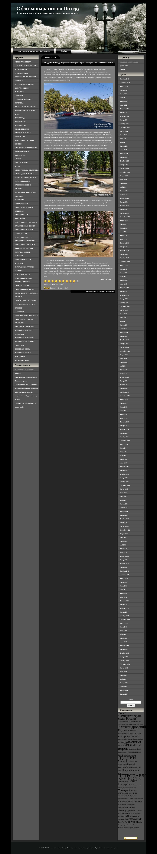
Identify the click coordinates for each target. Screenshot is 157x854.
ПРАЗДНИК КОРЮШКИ (23, 278)
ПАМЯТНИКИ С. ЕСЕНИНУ (25, 241)
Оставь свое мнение (107, 291)
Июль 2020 (123, 179)
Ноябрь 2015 (124, 388)
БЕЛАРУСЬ (19, 80)
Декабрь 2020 (124, 161)
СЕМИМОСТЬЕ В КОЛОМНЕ (25, 300)
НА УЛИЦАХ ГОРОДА (22, 181)
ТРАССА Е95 (19, 323)
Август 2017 (124, 310)
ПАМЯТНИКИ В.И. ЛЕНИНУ (25, 226)
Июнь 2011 (123, 586)
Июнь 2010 (123, 631)
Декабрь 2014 (124, 429)
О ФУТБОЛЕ (19, 200)
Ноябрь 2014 (124, 433)
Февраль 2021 (124, 153)
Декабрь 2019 (124, 206)
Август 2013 (124, 489)
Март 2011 (123, 597)
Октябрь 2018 (124, 258)
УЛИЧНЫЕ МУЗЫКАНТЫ (24, 326)
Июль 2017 (123, 314)
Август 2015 (124, 399)
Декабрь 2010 (124, 608)
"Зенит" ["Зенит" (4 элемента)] (122, 713)
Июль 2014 (123, 448)
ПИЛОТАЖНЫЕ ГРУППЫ (24, 267)
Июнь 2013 (123, 496)
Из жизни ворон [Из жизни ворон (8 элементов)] (129, 747)
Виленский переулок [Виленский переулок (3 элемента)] (125, 739)
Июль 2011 (123, 582)
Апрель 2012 (124, 549)
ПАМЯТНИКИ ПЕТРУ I (23, 237)
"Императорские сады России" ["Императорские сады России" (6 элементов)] (129, 717)
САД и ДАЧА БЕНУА (22, 285)
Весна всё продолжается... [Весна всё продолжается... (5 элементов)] (130, 734)
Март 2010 (123, 642)
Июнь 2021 (123, 138)
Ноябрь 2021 (124, 120)
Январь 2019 (124, 247)
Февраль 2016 (124, 377)
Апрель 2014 (124, 459)
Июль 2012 (123, 537)
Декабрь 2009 (124, 653)
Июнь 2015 (123, 407)
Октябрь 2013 (124, 481)
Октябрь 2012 (124, 526)
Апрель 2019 (124, 235)
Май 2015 (123, 411)
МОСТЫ (18, 159)
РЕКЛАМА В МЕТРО (22, 282)
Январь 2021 (124, 157)
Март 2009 (123, 686)
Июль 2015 (123, 403)
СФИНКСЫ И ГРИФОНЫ (24, 319)
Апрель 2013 (124, 504)
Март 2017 (123, 329)
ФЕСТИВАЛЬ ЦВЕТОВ (23, 353)
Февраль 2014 (124, 466)
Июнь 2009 (123, 675)
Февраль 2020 (124, 198)
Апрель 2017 (124, 325)
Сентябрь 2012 (125, 530)
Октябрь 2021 (124, 124)
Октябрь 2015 (124, 392)
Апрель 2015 (124, 414)
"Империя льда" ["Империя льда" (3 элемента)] (123, 721)
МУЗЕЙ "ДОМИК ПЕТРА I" (24, 174)
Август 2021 (124, 131)
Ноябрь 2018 (124, 254)
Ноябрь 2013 (124, 478)
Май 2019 (123, 232)
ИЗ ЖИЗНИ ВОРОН (22, 129)
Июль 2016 (123, 358)
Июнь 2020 (123, 183)
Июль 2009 (123, 672)
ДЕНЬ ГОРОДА (20, 118)
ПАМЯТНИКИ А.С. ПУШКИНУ (26, 222)
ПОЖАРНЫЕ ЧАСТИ (22, 274)
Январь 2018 (124, 291)
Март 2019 (123, 239)
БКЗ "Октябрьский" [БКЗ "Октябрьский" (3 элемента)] (130, 730)
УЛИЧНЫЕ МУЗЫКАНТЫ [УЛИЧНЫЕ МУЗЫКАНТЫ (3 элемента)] (127, 793)
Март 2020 (123, 194)
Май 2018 (123, 276)
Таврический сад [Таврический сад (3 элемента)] (130, 788)
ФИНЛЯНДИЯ (20, 356)
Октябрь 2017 (124, 302)
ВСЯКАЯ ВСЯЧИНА (22, 88)
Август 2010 (124, 623)
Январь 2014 (124, 470)
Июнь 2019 (123, 228)
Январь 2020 (124, 202)
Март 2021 (123, 150)
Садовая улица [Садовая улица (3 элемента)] (123, 781)
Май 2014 (123, 455)
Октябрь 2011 (124, 571)
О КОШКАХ (19, 196)
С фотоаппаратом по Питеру (48, 8)
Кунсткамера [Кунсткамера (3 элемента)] (131, 755)
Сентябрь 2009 (125, 664)
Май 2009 (123, 679)
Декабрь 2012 (124, 519)
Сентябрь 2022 (125, 83)
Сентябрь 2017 (125, 306)
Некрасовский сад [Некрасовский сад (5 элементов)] (128, 771)
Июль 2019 (123, 224)
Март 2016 (123, 373)
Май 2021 (123, 142)
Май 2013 (123, 500)
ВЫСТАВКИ (19, 92)
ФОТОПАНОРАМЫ (22, 360)
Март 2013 (123, 507)
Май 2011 (123, 590)
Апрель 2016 (124, 370)
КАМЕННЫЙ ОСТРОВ (23, 133)
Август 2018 (124, 265)
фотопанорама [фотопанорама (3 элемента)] (128, 828)
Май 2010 (123, 634)
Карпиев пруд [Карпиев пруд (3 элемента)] (122, 752)
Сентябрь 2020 (125, 172)
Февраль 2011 (124, 601)
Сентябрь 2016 (125, 351)
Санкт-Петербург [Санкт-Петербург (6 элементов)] (128, 782)
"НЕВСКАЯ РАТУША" (23, 62)
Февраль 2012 (124, 556)
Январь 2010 (124, 649)
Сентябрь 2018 (125, 261)
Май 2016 (123, 366)
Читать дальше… (106, 279)
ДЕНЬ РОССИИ (20, 125)
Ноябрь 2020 (124, 165)
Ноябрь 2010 (124, 612)
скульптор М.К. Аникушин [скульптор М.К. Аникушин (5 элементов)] (130, 820)
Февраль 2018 (124, 288)
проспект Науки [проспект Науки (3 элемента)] (123, 819)
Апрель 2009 (124, 683)
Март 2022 (123, 105)
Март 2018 (123, 284)
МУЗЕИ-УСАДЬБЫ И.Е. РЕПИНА (27, 170)
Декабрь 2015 (124, 384)
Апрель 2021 (124, 146)
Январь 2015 (124, 425)
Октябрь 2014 (124, 437)
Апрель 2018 (124, 280)
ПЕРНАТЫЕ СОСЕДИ (22, 252)
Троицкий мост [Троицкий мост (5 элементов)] (127, 790)
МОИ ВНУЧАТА (20, 155)
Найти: (130, 699)
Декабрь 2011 (124, 563)
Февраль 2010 (124, 645)
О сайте (63, 51)
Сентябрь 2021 (125, 127)
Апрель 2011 (124, 593)
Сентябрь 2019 (125, 217)
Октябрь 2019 (124, 213)
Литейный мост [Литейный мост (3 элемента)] (132, 761)
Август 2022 (124, 86)
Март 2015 (123, 418)
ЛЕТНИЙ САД (20, 136)
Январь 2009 (124, 694)
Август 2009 (124, 668)
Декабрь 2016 (124, 340)
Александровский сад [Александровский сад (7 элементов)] (132, 728)
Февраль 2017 (124, 332)
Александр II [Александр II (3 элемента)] (122, 724)
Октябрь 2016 (124, 347)
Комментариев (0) (92, 291)
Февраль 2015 (124, 422)
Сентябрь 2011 (125, 575)
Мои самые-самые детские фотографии (34, 51)
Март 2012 (123, 552)
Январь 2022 (124, 112)
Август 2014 (124, 444)
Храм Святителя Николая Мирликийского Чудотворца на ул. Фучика (26, 395)
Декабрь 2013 (124, 474)
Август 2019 (124, 220)
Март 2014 (123, 463)
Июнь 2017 (123, 317)
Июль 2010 (123, 627)
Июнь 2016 (123, 362)
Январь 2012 (124, 560)
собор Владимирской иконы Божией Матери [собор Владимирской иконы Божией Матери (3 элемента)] (130, 825)
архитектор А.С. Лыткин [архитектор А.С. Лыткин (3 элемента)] (126, 798)
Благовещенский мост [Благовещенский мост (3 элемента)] (125, 733)
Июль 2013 (123, 493)
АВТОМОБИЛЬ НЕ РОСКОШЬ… (26, 77)
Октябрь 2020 (124, 168)
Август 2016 (124, 355)
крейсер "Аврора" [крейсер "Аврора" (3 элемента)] (136, 810)
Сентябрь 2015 (125, 396)
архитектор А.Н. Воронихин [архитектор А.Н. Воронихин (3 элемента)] (127, 796)
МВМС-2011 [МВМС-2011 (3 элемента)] (122, 764)
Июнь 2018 (123, 273)
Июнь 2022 (123, 94)
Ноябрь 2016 (124, 343)
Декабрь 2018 (124, 250)
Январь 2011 (124, 604)
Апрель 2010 (124, 638)
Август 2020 (124, 176)
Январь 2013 (124, 515)
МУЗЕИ (17, 166)
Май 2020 (123, 187)
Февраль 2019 (124, 243)
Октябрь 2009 (124, 660)
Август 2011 (124, 578)
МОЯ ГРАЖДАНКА (21, 162)
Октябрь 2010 (124, 616)
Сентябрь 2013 (125, 485)
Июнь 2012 (123, 541)
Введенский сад (52, 62)
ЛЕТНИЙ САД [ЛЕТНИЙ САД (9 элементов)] (127, 759)
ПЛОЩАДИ (19, 271)
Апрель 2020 (124, 191)
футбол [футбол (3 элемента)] (136, 828)
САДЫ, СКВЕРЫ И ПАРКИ (24, 289)
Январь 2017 (124, 336)
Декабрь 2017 (124, 295)
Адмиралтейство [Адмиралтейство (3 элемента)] (135, 721)
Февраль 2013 (124, 511)
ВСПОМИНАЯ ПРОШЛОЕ (24, 84)
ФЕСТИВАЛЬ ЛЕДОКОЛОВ (25, 338)
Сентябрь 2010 (125, 619)
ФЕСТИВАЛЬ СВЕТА (22, 349)
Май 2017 (123, 321)
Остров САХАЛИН (21, 203)
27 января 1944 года (21, 73)
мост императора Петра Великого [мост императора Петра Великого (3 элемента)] (129, 813)
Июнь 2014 (123, 452)
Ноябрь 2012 (124, 522)
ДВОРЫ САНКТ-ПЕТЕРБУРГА (25, 107)
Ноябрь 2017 (124, 299)
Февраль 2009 (124, 690)
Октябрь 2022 (124, 79)
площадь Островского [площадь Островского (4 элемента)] (129, 816)
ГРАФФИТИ (19, 95)
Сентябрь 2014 (125, 440)
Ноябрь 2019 (124, 209)
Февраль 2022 (124, 109)
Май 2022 (123, 97)
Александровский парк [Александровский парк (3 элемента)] (135, 724)
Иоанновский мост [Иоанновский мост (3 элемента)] (135, 749)
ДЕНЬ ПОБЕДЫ (20, 121)
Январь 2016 (124, 381)
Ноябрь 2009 (124, 657)
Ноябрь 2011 (124, 567)
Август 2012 (124, 534)
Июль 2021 (123, 135)
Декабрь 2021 (124, 116)
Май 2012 (123, 545)
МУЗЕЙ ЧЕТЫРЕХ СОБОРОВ (25, 177)
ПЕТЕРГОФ (19, 256)
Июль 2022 (123, 90)
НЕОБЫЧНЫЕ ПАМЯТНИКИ (25, 192)
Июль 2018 (123, 269)
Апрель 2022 (124, 101)
